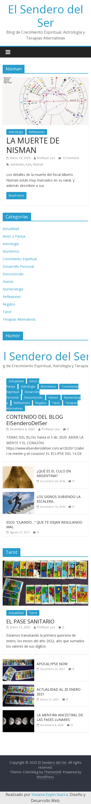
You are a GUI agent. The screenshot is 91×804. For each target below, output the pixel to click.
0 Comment (68, 158)
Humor (8, 281)
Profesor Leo (46, 158)
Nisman (38, 164)
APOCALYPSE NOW (52, 663)
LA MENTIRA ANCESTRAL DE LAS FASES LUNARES (60, 717)
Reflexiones (37, 132)
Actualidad (11, 228)
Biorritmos (11, 251)
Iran (28, 164)
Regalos (9, 304)
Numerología (13, 289)
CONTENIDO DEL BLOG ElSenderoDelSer (34, 420)
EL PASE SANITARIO (30, 621)
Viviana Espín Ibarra (50, 794)
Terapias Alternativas (19, 319)
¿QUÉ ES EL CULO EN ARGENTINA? (54, 473)
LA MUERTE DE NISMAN (32, 145)
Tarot (7, 311)
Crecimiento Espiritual (20, 259)
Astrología (16, 132)
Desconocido (13, 274)
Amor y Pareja (14, 236)
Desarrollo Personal (18, 266)
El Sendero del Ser (45, 15)
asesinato (17, 164)
